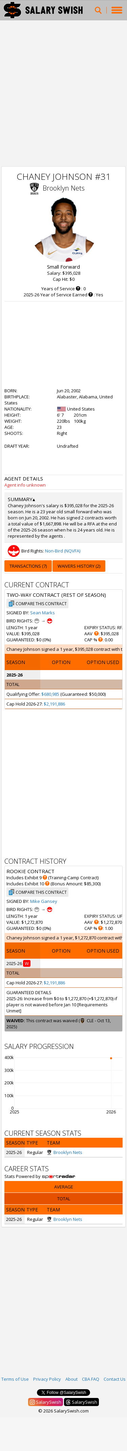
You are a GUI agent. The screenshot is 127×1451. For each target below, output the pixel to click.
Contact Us (115, 1379)
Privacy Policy (47, 1379)
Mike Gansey (43, 901)
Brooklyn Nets (64, 188)
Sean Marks (42, 613)
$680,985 (50, 694)
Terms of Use (15, 1379)
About (71, 1379)
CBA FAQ (90, 1379)
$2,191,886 (54, 704)
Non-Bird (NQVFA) (62, 551)
